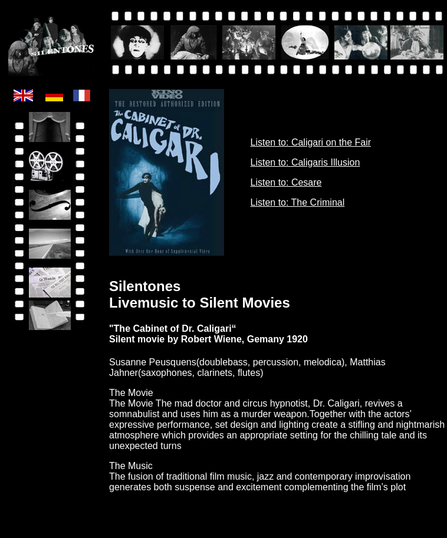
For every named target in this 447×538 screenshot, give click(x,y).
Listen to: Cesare (286, 182)
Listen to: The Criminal (298, 202)
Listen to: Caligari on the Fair (311, 142)
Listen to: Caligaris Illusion (305, 162)
